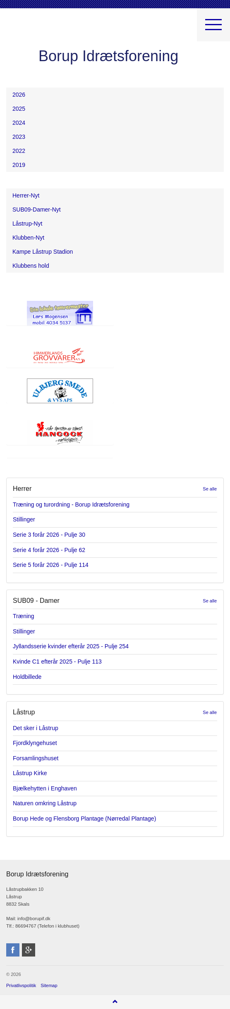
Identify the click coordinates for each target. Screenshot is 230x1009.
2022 (18, 151)
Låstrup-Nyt (27, 223)
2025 (18, 108)
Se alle (210, 488)
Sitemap (49, 985)
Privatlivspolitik (21, 985)
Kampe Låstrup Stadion (42, 251)
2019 (18, 165)
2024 (18, 122)
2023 (18, 136)
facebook (12, 950)
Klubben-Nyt (28, 237)
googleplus (28, 950)
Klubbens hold (30, 265)
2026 (18, 94)
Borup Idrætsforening (22, 28)
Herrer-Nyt (25, 195)
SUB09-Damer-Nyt (36, 209)
